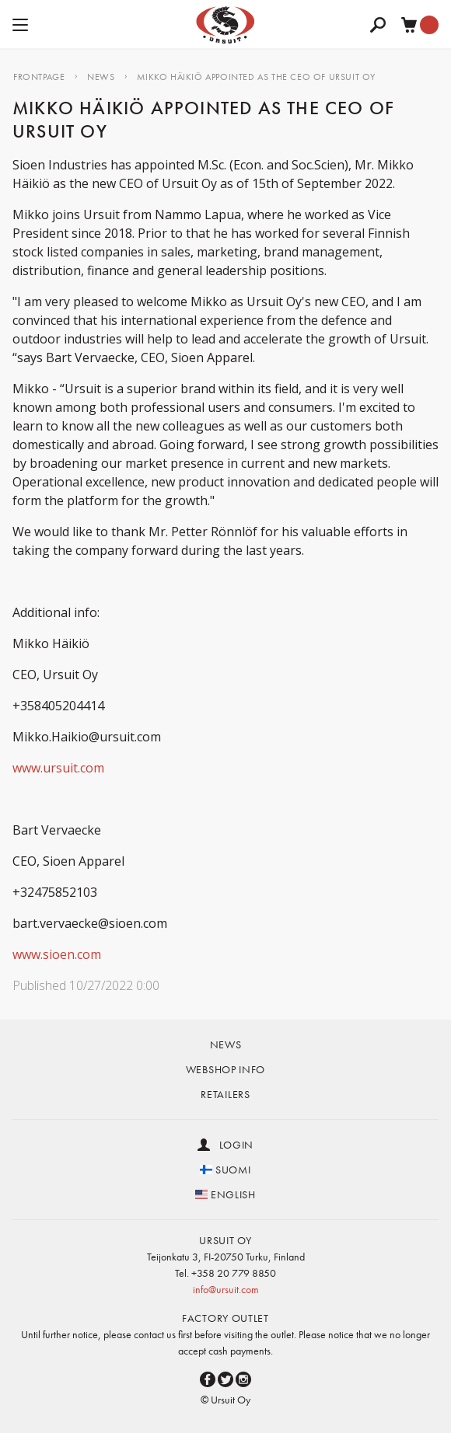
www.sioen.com (56, 954)
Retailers (225, 1094)
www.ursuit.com (58, 767)
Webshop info (225, 1069)
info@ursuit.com (226, 1289)
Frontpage (39, 77)
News (226, 1044)
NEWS (100, 77)
